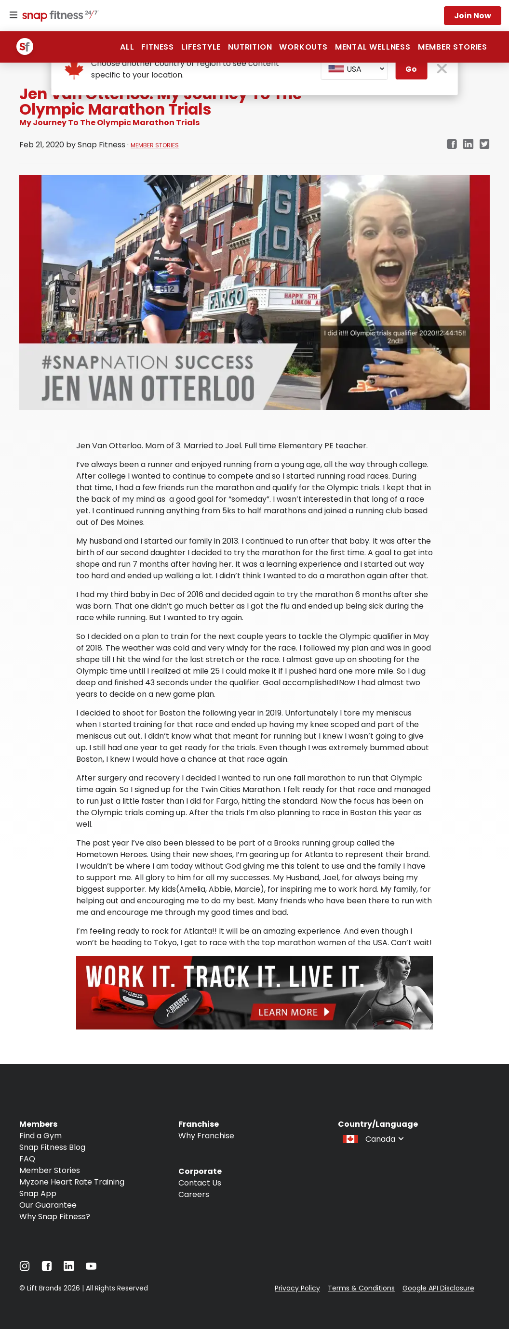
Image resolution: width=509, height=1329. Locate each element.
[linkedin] (468, 144)
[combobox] (354, 69)
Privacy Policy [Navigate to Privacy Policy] (297, 1288)
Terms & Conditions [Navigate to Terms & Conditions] (361, 1288)
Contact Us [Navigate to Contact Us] (199, 1182)
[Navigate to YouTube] (91, 1268)
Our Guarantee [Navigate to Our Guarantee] (48, 1205)
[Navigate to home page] (58, 17)
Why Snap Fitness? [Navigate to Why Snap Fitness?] (54, 1216)
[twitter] (485, 144)
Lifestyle (201, 46)
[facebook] (451, 144)
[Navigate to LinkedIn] (69, 1268)
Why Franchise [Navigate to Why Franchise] (206, 1135)
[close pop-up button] (442, 69)
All (127, 46)
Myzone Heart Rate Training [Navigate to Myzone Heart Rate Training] (71, 1181)
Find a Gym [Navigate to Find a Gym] (40, 1135)
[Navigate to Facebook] (46, 1268)
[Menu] (13, 15)
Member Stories (452, 46)
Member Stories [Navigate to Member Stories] (49, 1170)
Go (411, 69)
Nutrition (250, 46)
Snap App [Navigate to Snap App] (37, 1193)
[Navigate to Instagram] (24, 1268)
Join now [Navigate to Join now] (472, 15)
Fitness (157, 46)
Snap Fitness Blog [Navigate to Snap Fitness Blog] (52, 1147)
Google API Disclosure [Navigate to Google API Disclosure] (438, 1288)
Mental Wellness (373, 46)
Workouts (303, 46)
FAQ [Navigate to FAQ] (27, 1158)
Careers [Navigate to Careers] (193, 1194)
